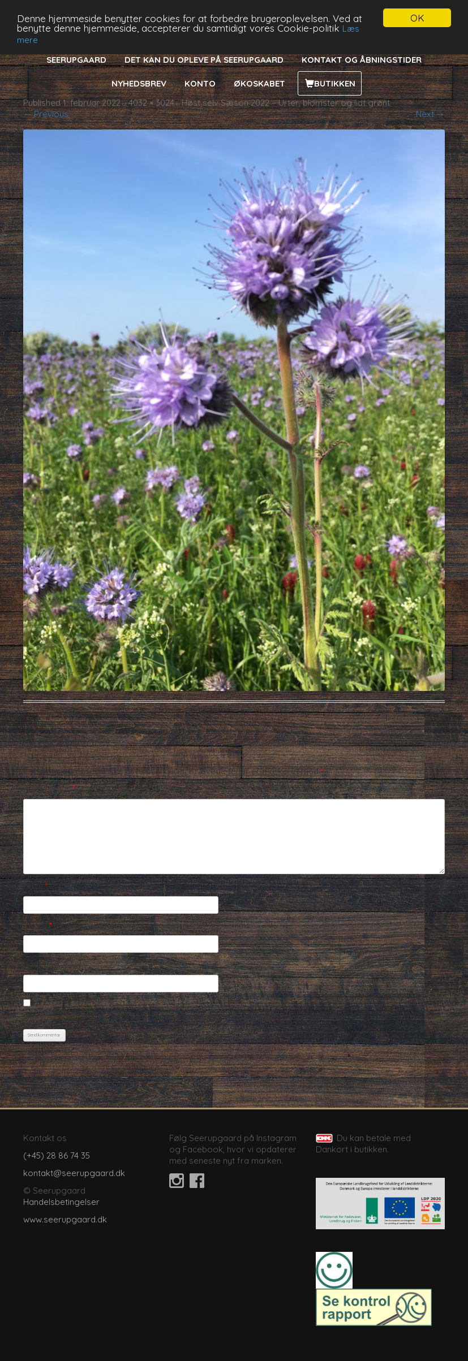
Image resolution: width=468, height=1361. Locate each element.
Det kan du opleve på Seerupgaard (204, 59)
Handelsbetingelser (61, 1201)
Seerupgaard (76, 59)
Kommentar (49, 788)
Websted (41, 964)
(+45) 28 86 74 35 (56, 1155)
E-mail (37, 925)
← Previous (45, 114)
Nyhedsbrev (138, 83)
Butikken (334, 83)
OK (417, 18)
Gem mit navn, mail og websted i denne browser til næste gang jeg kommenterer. (183, 1016)
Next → (430, 114)
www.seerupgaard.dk (65, 1219)
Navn (35, 885)
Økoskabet (259, 83)
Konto (200, 83)
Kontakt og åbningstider (362, 59)
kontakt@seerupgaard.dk (74, 1173)
